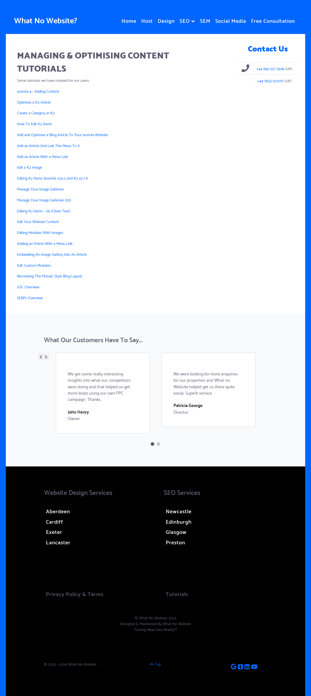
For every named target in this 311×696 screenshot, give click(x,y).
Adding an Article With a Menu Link (45, 243)
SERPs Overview (30, 297)
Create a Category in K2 (36, 112)
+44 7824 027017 (270, 80)
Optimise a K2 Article (34, 102)
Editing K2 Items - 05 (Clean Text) (43, 210)
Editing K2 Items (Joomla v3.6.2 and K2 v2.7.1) (52, 177)
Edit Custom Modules (34, 265)
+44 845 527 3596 (270, 68)
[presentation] (40, 357)
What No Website (177, 623)
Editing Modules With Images (40, 232)
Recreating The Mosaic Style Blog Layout (49, 275)
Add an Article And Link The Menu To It (48, 145)
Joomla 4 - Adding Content (38, 91)
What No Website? (45, 19)
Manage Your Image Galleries (40, 188)
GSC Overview (28, 286)
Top (155, 664)
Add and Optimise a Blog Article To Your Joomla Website (62, 134)
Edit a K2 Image (29, 167)
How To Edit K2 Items (34, 123)
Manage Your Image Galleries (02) (44, 199)
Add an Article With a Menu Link (42, 156)
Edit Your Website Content (38, 221)
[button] (152, 444)
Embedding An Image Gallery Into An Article (52, 254)
